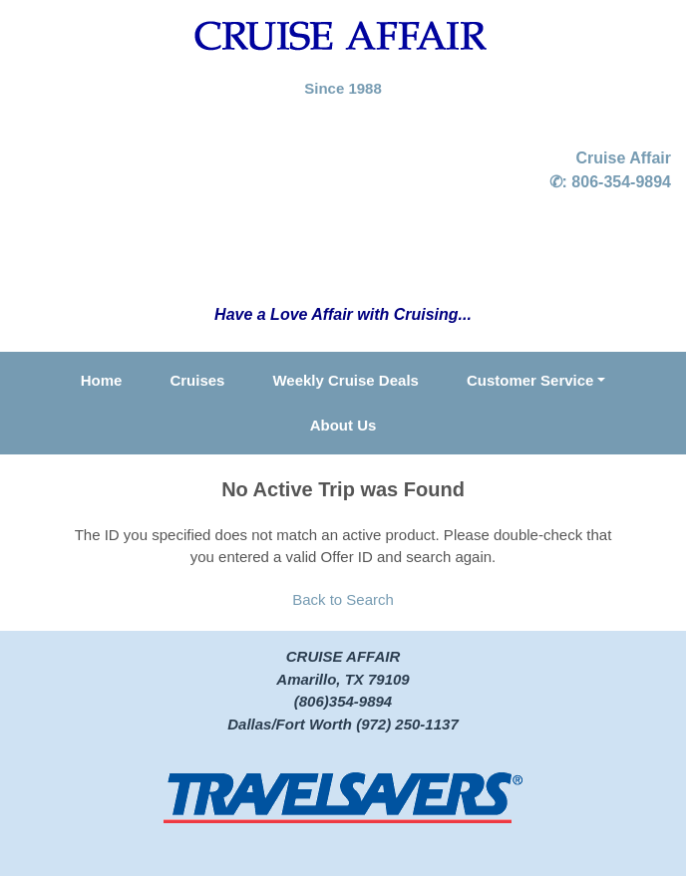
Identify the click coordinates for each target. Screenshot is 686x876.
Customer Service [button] (530, 380)
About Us (343, 425)
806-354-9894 (621, 181)
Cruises (197, 380)
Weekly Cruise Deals (345, 380)
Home (102, 380)
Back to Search (343, 599)
